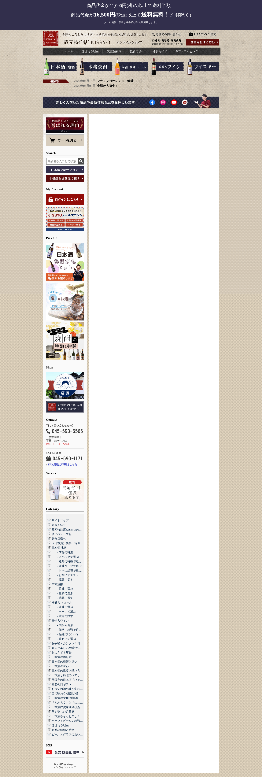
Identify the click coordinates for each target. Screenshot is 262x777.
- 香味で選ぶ (62, 588)
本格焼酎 (57, 584)
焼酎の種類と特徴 (63, 729)
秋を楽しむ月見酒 (63, 711)
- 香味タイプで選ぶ (67, 566)
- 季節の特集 (62, 552)
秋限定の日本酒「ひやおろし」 (71, 679)
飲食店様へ (137, 51)
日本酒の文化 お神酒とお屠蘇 (70, 698)
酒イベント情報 (62, 534)
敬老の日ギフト (62, 684)
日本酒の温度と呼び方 (66, 670)
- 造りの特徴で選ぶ (67, 561)
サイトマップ (60, 520)
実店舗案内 (114, 51)
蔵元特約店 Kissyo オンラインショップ (65, 766)
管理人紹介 (59, 525)
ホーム (69, 51)
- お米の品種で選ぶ (67, 570)
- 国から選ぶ (62, 625)
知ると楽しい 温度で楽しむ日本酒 (73, 647)
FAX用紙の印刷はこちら (62, 464)
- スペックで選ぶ (65, 556)
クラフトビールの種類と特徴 (70, 720)
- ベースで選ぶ (64, 611)
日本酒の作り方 (62, 657)
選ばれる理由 (90, 51)
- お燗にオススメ (65, 575)
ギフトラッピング (186, 51)
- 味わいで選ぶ (64, 638)
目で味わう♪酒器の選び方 (68, 693)
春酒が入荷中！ (107, 85)
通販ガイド (160, 51)
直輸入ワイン (60, 620)
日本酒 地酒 (59, 547)
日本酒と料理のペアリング (69, 675)
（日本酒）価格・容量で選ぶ (70, 543)
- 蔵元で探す (62, 579)
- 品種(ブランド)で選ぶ (69, 634)
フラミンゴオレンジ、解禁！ (116, 81)
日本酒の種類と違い (64, 661)
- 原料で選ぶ (62, 593)
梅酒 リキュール (62, 602)
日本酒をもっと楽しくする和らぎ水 (74, 716)
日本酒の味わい (62, 666)
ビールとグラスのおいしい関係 (71, 734)
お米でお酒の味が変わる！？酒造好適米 (77, 688)
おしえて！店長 (62, 652)
